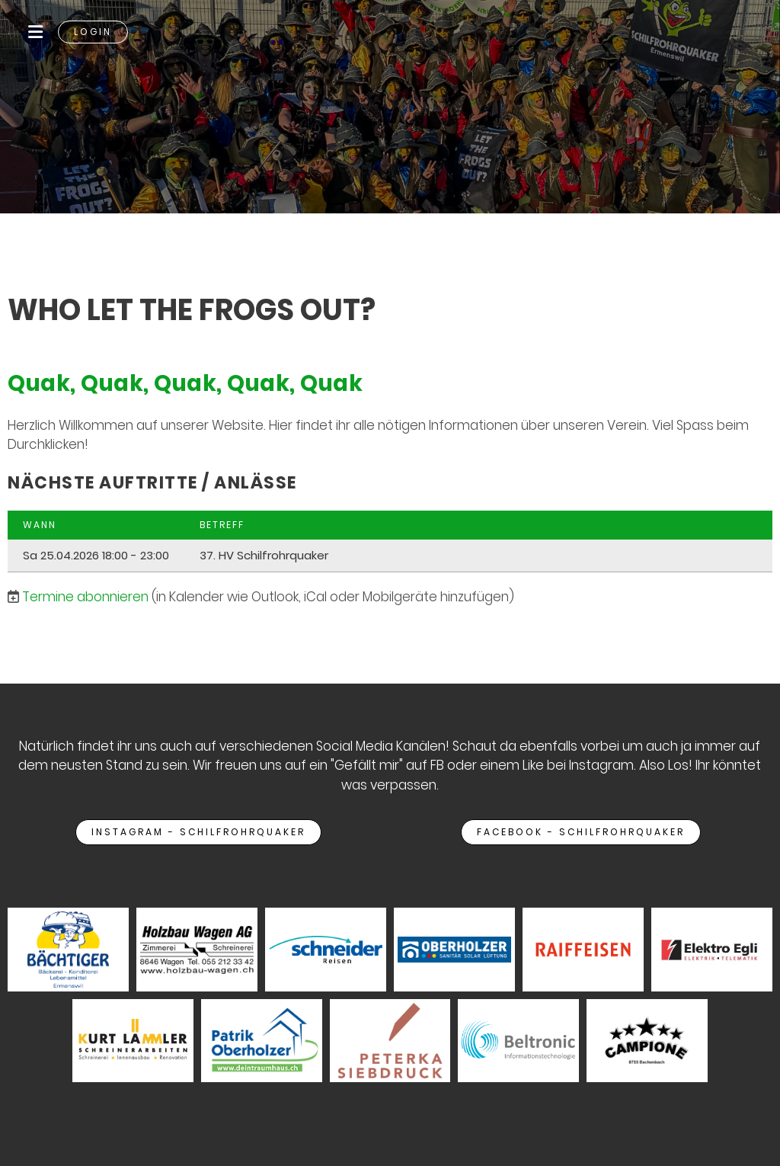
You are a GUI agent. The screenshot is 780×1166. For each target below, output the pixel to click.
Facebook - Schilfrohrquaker (581, 831)
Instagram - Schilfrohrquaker (198, 831)
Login (93, 31)
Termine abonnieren (85, 597)
